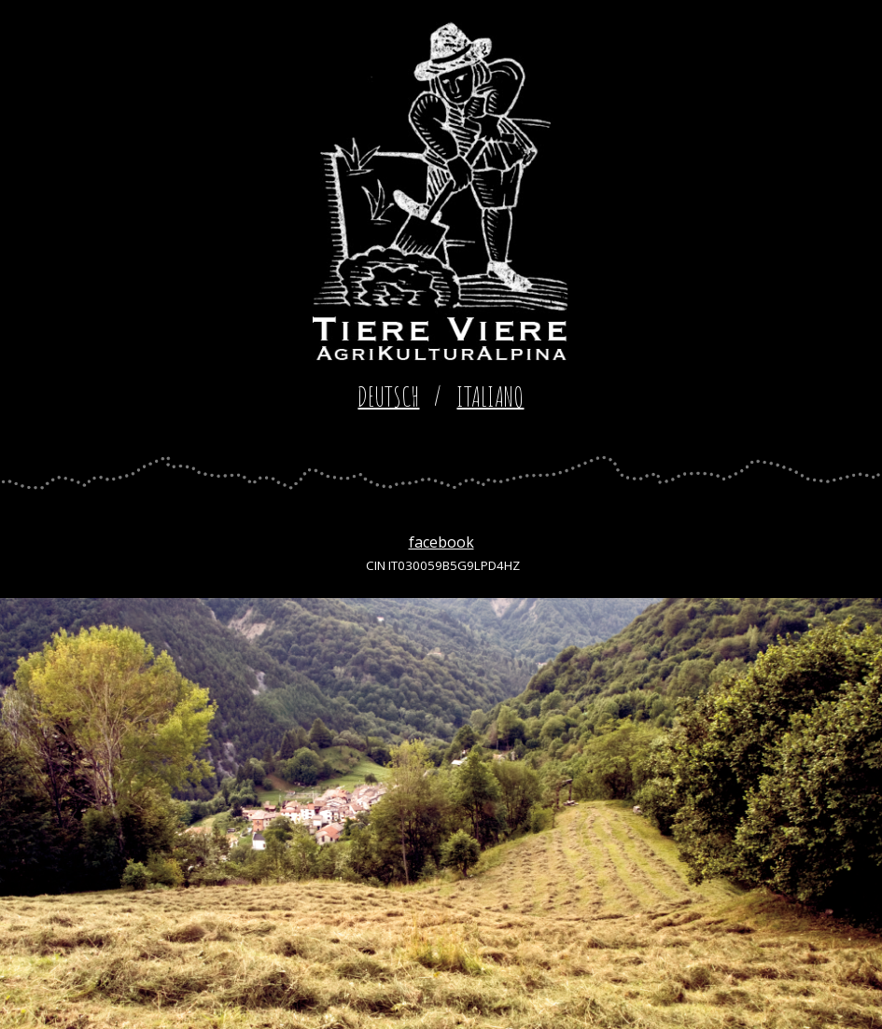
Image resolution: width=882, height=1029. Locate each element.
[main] (441, 397)
